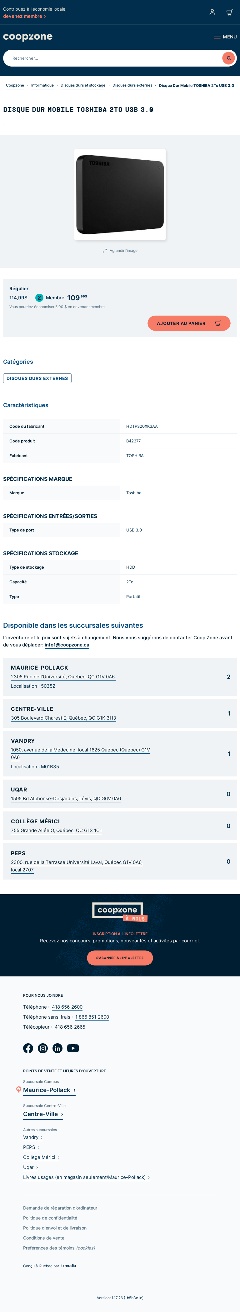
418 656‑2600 (67, 1007)
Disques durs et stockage (83, 85)
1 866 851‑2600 (92, 1017)
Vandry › (32, 1137)
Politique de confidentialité (50, 1218)
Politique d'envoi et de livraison (55, 1228)
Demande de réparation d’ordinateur (60, 1208)
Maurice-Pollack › (49, 1089)
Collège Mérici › (41, 1157)
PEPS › (31, 1147)
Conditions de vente (43, 1238)
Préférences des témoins (59, 1248)
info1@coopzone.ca (67, 644)
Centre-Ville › (43, 1114)
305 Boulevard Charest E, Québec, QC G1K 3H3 (63, 718)
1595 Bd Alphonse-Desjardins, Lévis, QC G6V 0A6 (66, 798)
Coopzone (15, 85)
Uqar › (30, 1167)
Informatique (42, 85)
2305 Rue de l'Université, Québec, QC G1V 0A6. (63, 676)
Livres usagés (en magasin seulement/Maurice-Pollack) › (86, 1177)
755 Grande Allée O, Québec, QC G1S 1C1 (56, 830)
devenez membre (24, 15)
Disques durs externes (132, 85)
